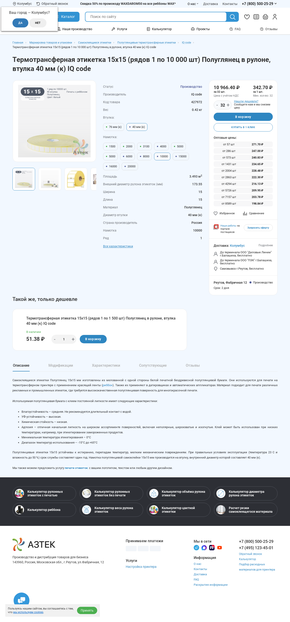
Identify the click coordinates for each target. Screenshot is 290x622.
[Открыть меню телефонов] (260, 4)
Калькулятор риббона (37, 527)
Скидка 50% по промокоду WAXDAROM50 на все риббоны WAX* (128, 3)
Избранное (224, 215)
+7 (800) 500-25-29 (256, 559)
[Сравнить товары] (256, 17)
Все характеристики (118, 246)
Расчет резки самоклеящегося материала (244, 527)
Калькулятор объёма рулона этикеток (177, 511)
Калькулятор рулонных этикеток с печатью (39, 511)
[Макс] (204, 565)
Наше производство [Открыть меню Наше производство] (74, 29)
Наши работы (228, 227)
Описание (21, 369)
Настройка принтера (141, 585)
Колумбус (237, 247)
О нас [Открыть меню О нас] (193, 4)
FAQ (235, 29)
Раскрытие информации (211, 603)
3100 (144, 146)
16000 (111, 166)
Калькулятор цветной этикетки (172, 527)
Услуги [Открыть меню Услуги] (119, 29)
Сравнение (253, 215)
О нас (197, 582)
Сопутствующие (153, 369)
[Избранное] (247, 17)
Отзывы (269, 29)
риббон (129, 392)
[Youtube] (219, 565)
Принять (87, 610)
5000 (178, 146)
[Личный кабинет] (275, 17)
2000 (127, 146)
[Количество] (223, 105)
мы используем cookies (28, 612)
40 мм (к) (137, 127)
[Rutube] (212, 565)
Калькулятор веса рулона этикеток (107, 527)
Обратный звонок (52, 4)
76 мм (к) (114, 127)
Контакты (200, 587)
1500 (110, 146)
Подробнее (266, 247)
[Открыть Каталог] (65, 17)
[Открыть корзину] (265, 17)
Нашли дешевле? (246, 101)
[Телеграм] (196, 565)
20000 (129, 166)
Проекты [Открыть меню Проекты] (200, 29)
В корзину (243, 117)
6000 (127, 156)
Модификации (60, 369)
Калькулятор (248, 577)
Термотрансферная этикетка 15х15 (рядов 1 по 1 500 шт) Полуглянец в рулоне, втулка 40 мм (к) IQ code (101, 323)
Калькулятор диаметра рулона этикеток (240, 511)
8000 (144, 156)
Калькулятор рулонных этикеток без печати (106, 511)
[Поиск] (232, 17)
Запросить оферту (258, 229)
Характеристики (106, 369)
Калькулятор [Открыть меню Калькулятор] (159, 29)
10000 (162, 156)
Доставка (200, 592)
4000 (161, 146)
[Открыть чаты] (21, 600)
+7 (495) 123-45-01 (256, 565)
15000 (180, 156)
